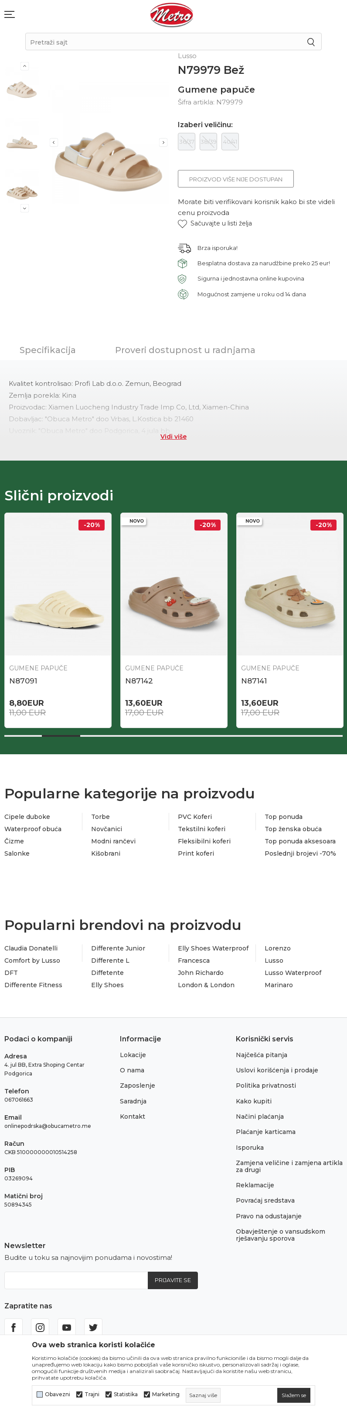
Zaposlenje (137, 1085)
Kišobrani (105, 853)
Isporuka (250, 1147)
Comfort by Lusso (32, 960)
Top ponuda (284, 817)
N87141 (254, 680)
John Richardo (201, 973)
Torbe (100, 817)
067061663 (18, 1099)
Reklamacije (255, 1185)
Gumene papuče (216, 89)
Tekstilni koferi (201, 829)
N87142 (139, 680)
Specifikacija (48, 350)
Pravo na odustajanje (269, 1216)
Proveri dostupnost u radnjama (185, 350)
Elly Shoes (107, 985)
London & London (206, 985)
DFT (11, 973)
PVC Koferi (195, 817)
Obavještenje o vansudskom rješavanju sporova (280, 1235)
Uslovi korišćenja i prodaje (277, 1070)
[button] (215, 223)
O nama (132, 1070)
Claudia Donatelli (31, 948)
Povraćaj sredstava (265, 1200)
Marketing (166, 1394)
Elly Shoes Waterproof (213, 948)
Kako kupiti (254, 1101)
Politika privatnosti (266, 1085)
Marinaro (279, 985)
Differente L (110, 960)
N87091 (23, 680)
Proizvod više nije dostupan (235, 179)
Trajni (92, 1394)
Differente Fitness (33, 985)
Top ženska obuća (293, 829)
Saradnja (133, 1101)
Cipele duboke (27, 817)
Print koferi (196, 853)
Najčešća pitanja (261, 1055)
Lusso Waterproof (293, 973)
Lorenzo (278, 948)
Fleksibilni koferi (204, 841)
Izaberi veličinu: (205, 125)
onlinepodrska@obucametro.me (47, 1126)
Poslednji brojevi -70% (300, 853)
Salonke (17, 853)
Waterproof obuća (32, 829)
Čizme (14, 841)
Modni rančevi (113, 841)
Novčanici (106, 829)
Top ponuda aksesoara (300, 841)
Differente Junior (118, 948)
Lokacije (133, 1055)
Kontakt (132, 1116)
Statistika (126, 1394)
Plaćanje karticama (266, 1132)
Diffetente (107, 973)
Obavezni (57, 1394)
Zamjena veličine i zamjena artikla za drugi (289, 1166)
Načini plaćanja (260, 1116)
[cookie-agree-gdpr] (293, 1395)
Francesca (194, 960)
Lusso (274, 960)
